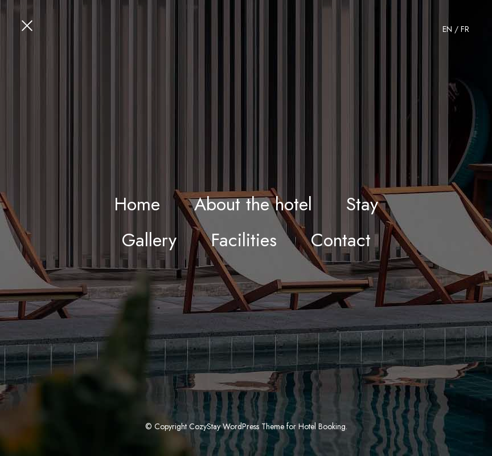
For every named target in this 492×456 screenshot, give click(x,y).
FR (465, 29)
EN (447, 29)
